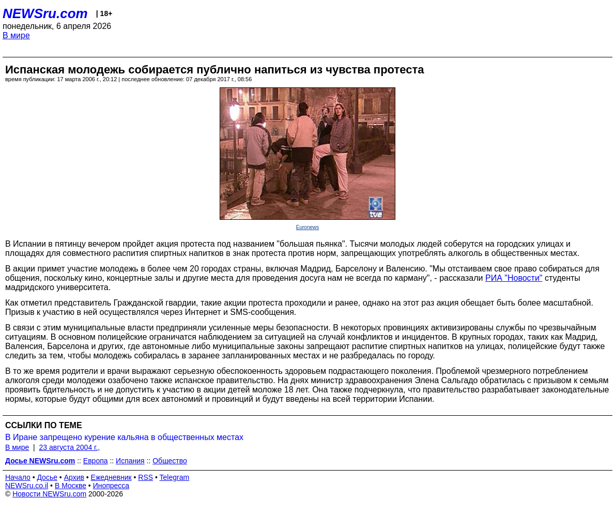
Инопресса (111, 485)
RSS (145, 477)
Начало (17, 477)
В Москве (70, 485)
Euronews (307, 227)
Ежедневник (111, 477)
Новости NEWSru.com (49, 494)
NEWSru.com (45, 13)
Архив (74, 477)
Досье (47, 477)
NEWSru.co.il (26, 485)
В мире (16, 35)
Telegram (175, 477)
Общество (169, 461)
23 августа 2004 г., (69, 447)
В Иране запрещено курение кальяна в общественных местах (124, 437)
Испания (130, 461)
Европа (95, 461)
